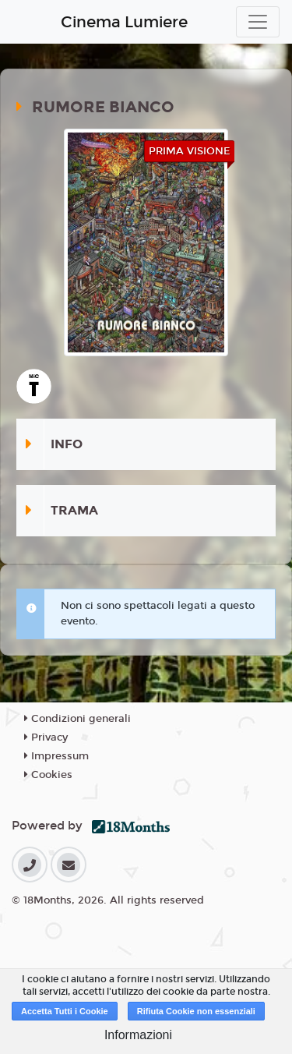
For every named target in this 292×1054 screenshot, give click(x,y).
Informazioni (138, 1035)
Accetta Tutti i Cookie (64, 1011)
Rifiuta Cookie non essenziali (196, 1011)
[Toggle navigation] (258, 21)
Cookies (48, 775)
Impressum (56, 756)
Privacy (46, 737)
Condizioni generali (77, 719)
